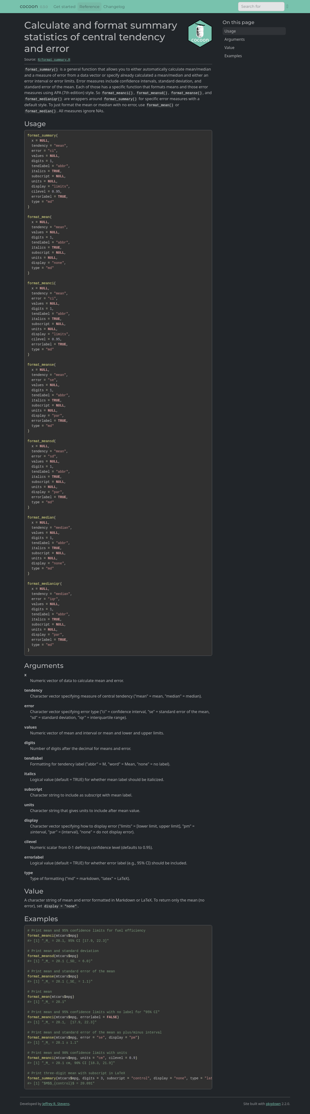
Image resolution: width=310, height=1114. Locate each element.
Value (229, 47)
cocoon (29, 6)
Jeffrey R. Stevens (56, 1103)
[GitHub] (287, 6)
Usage (230, 31)
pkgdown (273, 1103)
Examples (233, 55)
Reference (89, 6)
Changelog (114, 6)
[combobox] (261, 6)
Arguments (235, 39)
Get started (65, 6)
